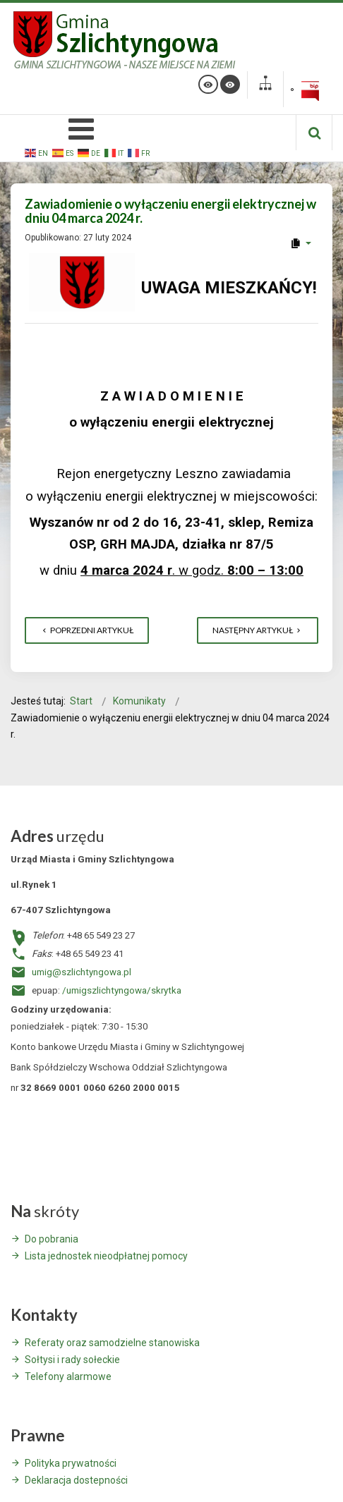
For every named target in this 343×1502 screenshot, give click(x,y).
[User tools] (300, 243)
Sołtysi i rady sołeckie (72, 1359)
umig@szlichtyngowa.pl (81, 972)
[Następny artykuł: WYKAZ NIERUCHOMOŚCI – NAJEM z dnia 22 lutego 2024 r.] (257, 630)
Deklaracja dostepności (76, 1480)
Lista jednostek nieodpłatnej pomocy (106, 1256)
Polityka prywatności (70, 1463)
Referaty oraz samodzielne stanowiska (112, 1342)
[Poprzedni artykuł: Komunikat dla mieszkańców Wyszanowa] (87, 630)
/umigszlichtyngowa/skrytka (121, 990)
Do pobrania (51, 1239)
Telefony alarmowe (68, 1376)
